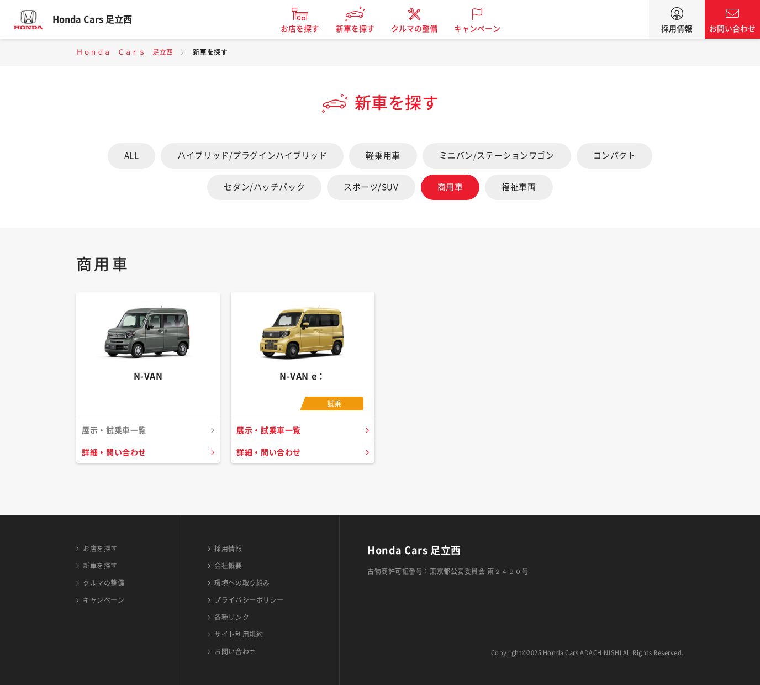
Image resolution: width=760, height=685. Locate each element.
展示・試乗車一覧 (271, 430)
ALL (131, 155)
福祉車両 (519, 187)
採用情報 (676, 29)
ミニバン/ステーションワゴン (497, 155)
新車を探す (365, 29)
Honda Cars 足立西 (102, 19)
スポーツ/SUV (371, 187)
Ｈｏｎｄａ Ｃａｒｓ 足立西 (124, 52)
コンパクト (614, 155)
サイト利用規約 (238, 634)
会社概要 (228, 565)
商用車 (450, 187)
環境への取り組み (242, 582)
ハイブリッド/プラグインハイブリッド (252, 155)
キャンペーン (487, 29)
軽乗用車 (383, 155)
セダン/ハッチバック (264, 187)
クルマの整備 (424, 29)
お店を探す (310, 29)
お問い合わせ (732, 29)
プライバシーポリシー (249, 600)
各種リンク (231, 617)
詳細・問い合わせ (117, 452)
